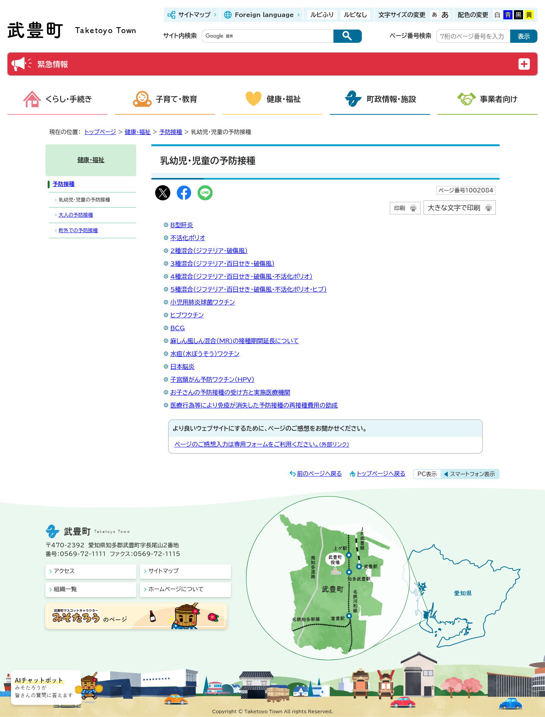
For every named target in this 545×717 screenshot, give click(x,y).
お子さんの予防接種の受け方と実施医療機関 (230, 392)
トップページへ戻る (381, 473)
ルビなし (355, 15)
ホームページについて (176, 589)
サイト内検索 (180, 36)
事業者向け (499, 99)
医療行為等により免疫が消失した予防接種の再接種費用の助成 (254, 405)
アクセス (64, 571)
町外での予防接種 (78, 230)
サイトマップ (194, 15)
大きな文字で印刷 (454, 208)
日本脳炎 (182, 367)
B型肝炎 (181, 225)
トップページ (100, 132)
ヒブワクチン (187, 315)
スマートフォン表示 (472, 474)
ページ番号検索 (410, 36)
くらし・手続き (68, 99)
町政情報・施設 (391, 99)
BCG (177, 328)
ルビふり (322, 15)
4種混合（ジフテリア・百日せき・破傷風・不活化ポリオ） (241, 276)
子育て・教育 (176, 99)
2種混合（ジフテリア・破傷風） (209, 251)
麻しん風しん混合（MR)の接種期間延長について (234, 341)
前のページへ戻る (319, 473)
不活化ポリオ (187, 238)
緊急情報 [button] (52, 64)
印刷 (399, 208)
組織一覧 (65, 589)
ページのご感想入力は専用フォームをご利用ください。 (261, 444)
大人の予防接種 (76, 214)
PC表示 (427, 474)
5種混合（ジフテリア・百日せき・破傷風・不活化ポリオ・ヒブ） (248, 289)
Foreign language (264, 15)
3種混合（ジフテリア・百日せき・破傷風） (222, 264)
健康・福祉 (284, 99)
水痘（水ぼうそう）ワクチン (205, 354)
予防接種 (170, 132)
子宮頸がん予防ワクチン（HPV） (212, 379)
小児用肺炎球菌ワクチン (202, 302)
